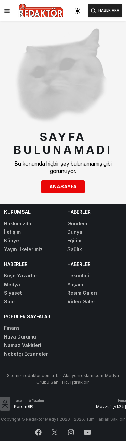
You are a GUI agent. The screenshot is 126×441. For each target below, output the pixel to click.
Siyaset (13, 293)
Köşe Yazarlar (20, 275)
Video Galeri (82, 301)
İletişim (12, 232)
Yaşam (75, 284)
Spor (9, 301)
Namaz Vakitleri (22, 345)
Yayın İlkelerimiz (23, 249)
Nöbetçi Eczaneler (26, 354)
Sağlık (74, 249)
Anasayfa (63, 186)
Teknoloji (78, 275)
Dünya (74, 232)
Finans (12, 328)
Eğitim (74, 240)
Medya (12, 284)
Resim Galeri (82, 293)
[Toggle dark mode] (77, 11)
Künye (11, 240)
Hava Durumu (20, 337)
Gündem (77, 223)
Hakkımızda (17, 223)
